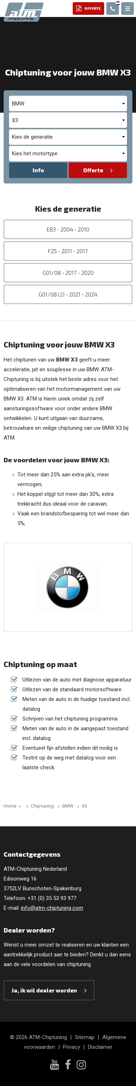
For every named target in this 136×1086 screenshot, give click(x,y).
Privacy (71, 1047)
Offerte (93, 170)
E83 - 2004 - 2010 (68, 229)
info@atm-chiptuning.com (52, 908)
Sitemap (84, 1037)
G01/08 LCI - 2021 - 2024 (68, 294)
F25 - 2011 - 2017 (68, 251)
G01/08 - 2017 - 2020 (68, 272)
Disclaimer (100, 1047)
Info (38, 170)
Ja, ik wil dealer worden (44, 990)
